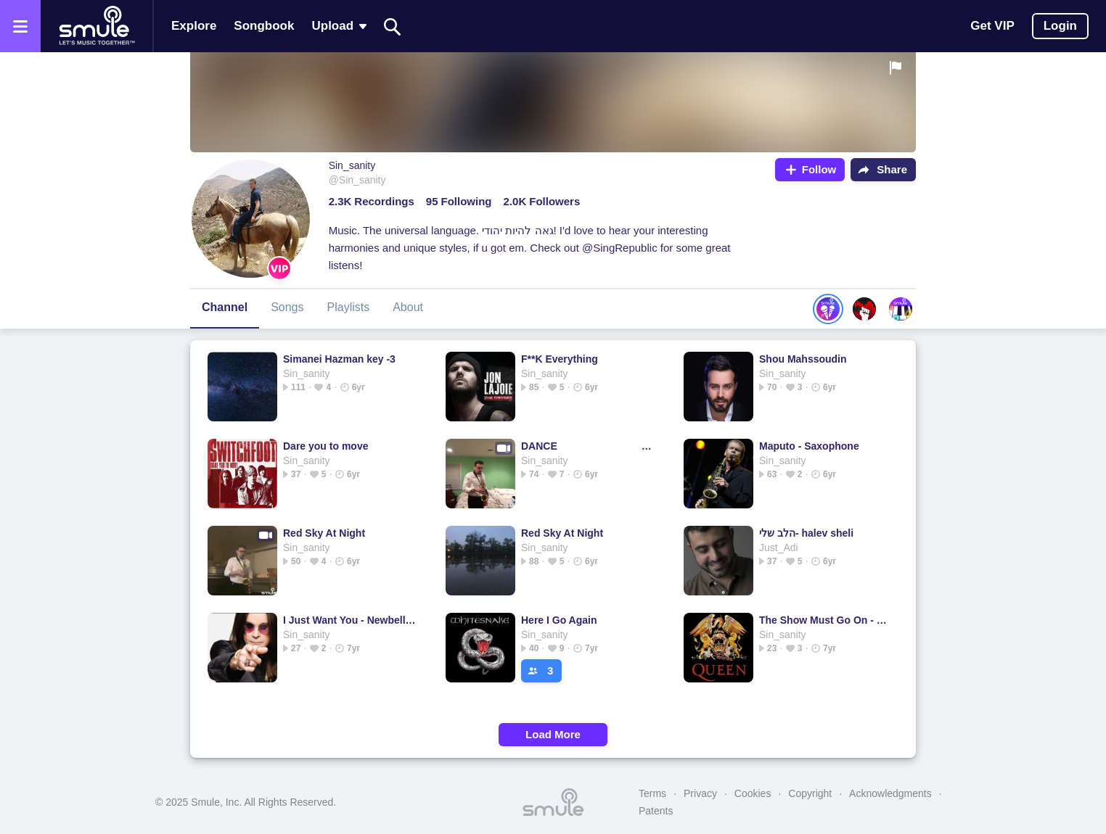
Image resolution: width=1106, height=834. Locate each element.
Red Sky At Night (324, 533)
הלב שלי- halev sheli (806, 533)
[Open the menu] (20, 26)
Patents (656, 811)
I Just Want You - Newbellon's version (349, 620)
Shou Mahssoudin (803, 359)
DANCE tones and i (587, 446)
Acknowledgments (890, 793)
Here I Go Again (559, 620)
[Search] (392, 26)
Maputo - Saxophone (809, 446)
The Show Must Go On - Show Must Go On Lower (825, 620)
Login (1060, 26)
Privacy (700, 793)
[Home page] (96, 26)
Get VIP (992, 26)
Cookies (752, 793)
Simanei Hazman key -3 (339, 359)
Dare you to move (325, 446)
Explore (193, 26)
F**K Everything (559, 359)
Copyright (810, 793)
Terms (652, 793)
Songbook (264, 26)
